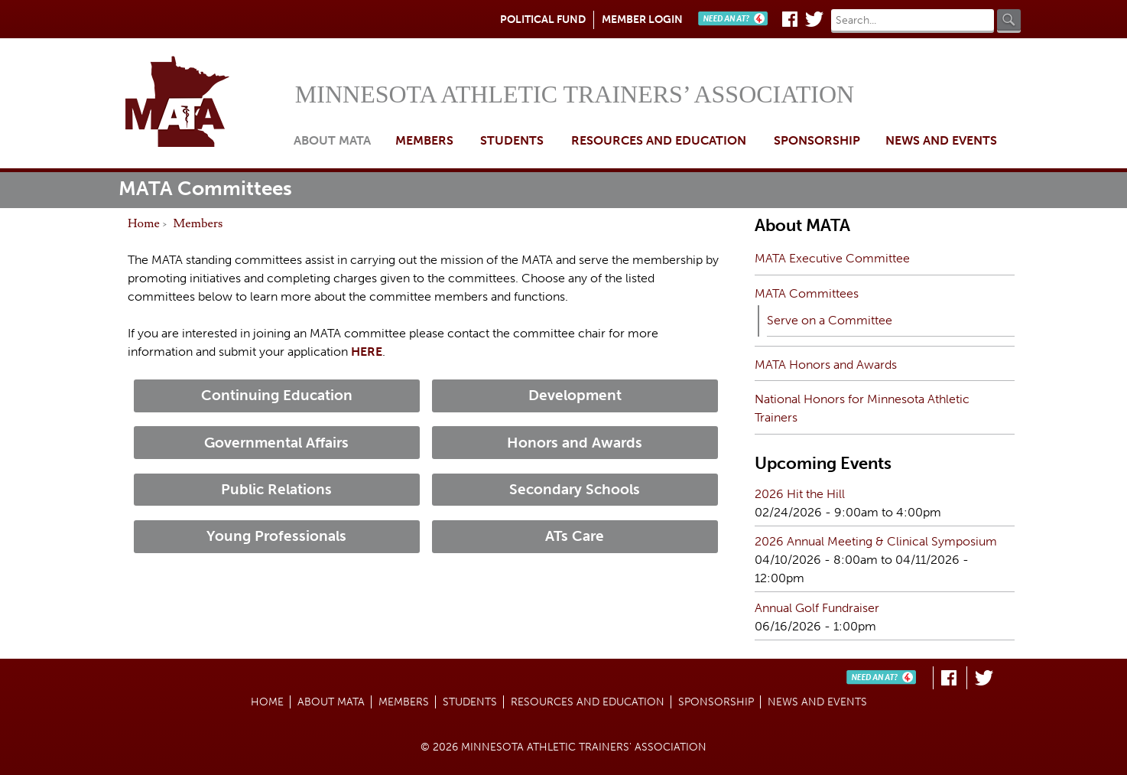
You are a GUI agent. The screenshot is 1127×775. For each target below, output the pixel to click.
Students (512, 140)
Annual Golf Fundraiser (817, 608)
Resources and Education (658, 140)
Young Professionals (276, 536)
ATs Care (574, 536)
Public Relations (276, 489)
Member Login (642, 19)
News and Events (941, 140)
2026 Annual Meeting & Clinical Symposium (876, 541)
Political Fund (543, 19)
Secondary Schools (574, 489)
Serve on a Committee (829, 320)
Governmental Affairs (276, 442)
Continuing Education (276, 395)
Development (575, 395)
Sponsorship (817, 140)
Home (205, 103)
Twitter (814, 19)
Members (198, 223)
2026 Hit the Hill (800, 494)
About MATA (332, 140)
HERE (366, 351)
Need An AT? (736, 19)
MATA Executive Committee (832, 258)
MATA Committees (807, 293)
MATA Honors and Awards (826, 364)
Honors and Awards (574, 442)
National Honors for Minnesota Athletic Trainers (862, 408)
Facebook (789, 19)
